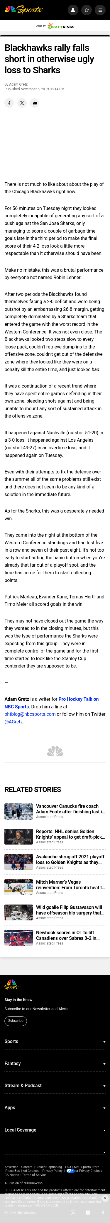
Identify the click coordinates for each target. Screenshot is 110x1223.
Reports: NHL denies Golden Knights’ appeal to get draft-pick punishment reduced (69, 834)
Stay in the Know (18, 999)
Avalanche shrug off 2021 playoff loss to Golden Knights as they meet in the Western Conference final (70, 859)
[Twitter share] (22, 103)
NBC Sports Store (86, 1167)
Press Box (12, 1171)
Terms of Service (75, 1175)
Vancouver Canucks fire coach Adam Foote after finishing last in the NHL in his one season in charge (70, 809)
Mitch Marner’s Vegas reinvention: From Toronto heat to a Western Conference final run (70, 884)
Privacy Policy (52, 1171)
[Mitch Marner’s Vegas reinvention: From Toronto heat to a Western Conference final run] (18, 887)
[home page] (23, 10)
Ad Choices (31, 1171)
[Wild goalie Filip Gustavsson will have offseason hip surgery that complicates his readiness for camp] (18, 912)
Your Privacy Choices (29, 1175)
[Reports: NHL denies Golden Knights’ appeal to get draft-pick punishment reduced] (18, 837)
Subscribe (15, 1021)
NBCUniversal (33, 1183)
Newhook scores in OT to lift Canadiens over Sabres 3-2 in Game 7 (66, 935)
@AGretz (13, 722)
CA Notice (52, 1175)
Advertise (11, 1167)
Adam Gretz (18, 84)
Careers (26, 1167)
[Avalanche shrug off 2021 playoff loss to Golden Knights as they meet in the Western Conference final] (18, 862)
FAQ (68, 1167)
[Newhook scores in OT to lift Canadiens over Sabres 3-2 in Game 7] (18, 938)
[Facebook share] (9, 103)
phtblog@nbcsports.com (29, 714)
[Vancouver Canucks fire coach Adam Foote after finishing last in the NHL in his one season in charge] (18, 811)
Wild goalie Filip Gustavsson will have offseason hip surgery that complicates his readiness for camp (69, 910)
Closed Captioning (48, 1167)
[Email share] (34, 103)
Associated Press (49, 817)
